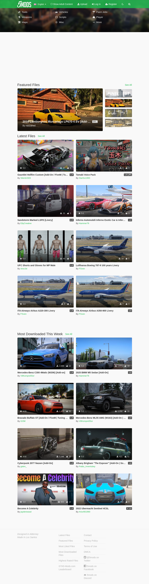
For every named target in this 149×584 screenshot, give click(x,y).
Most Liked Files (67, 546)
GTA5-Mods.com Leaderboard (67, 568)
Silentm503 (26, 178)
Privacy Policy (91, 540)
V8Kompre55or (27, 376)
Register (111, 4)
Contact (87, 535)
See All (128, 85)
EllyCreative (26, 223)
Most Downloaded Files (67, 553)
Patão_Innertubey (87, 466)
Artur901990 (84, 512)
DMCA (87, 552)
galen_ (24, 466)
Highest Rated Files (68, 560)
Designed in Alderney (27, 534)
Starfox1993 (84, 178)
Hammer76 (84, 223)
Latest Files (64, 535)
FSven (82, 268)
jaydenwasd (26, 512)
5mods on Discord (90, 576)
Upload (82, 4)
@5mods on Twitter (91, 559)
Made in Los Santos (27, 537)
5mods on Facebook (90, 568)
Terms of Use (90, 546)
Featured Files (66, 540)
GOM (23, 421)
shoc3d (24, 268)
